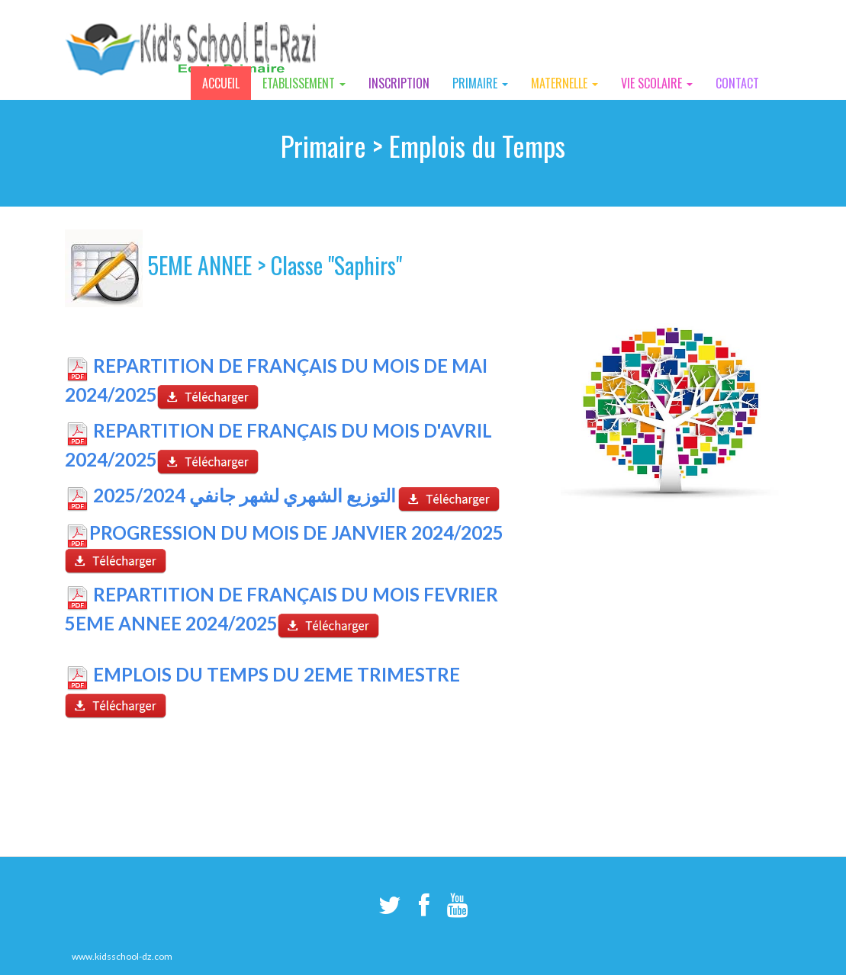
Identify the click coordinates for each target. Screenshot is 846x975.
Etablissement (304, 83)
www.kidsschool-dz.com (122, 956)
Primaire (480, 83)
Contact (737, 83)
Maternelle (564, 83)
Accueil (221, 83)
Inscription (398, 83)
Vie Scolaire (657, 83)
